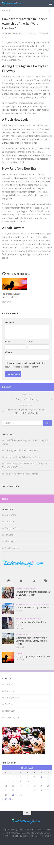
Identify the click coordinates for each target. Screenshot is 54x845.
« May (4, 798)
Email (31, 341)
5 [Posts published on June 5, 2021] (41, 777)
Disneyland (9, 521)
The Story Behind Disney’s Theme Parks (22, 450)
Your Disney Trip (12, 548)
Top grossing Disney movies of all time (21, 473)
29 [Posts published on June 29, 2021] (13, 794)
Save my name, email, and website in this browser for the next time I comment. (25, 365)
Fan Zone (6, 10)
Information (10, 541)
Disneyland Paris (12, 528)
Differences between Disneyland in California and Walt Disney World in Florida (31, 640)
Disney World (10, 515)
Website (8, 352)
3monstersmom (11, 34)
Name (8, 341)
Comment (9, 322)
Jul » (11, 798)
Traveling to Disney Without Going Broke (22, 457)
